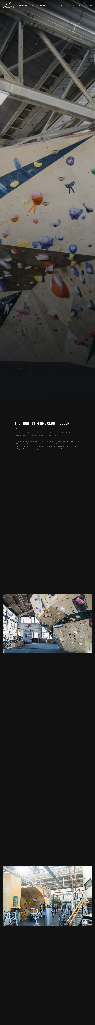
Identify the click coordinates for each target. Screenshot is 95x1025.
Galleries (89, 5)
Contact (60, 5)
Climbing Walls (42, 5)
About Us (70, 5)
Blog (79, 5)
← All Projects (19, 417)
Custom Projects (26, 5)
